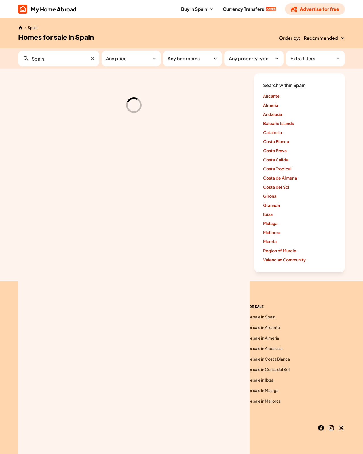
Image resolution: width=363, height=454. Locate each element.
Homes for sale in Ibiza (253, 379)
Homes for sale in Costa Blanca (261, 358)
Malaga (270, 223)
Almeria (270, 105)
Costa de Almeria (280, 177)
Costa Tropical (277, 168)
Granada (271, 205)
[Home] (20, 28)
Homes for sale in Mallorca (257, 400)
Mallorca (271, 232)
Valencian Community (284, 259)
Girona (269, 196)
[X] (341, 427)
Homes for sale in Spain (254, 316)
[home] (47, 9)
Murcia (270, 241)
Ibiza (268, 214)
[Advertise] (315, 9)
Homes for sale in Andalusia (258, 348)
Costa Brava (275, 150)
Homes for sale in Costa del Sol (261, 369)
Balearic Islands (278, 123)
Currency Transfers (243, 9)
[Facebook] (321, 427)
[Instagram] (331, 427)
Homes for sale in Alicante (256, 327)
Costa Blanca (276, 141)
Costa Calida (275, 159)
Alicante (271, 96)
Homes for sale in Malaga (255, 390)
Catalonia (272, 132)
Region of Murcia (279, 250)
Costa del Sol (276, 186)
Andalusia (272, 114)
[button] (197, 9)
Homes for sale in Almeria (256, 337)
